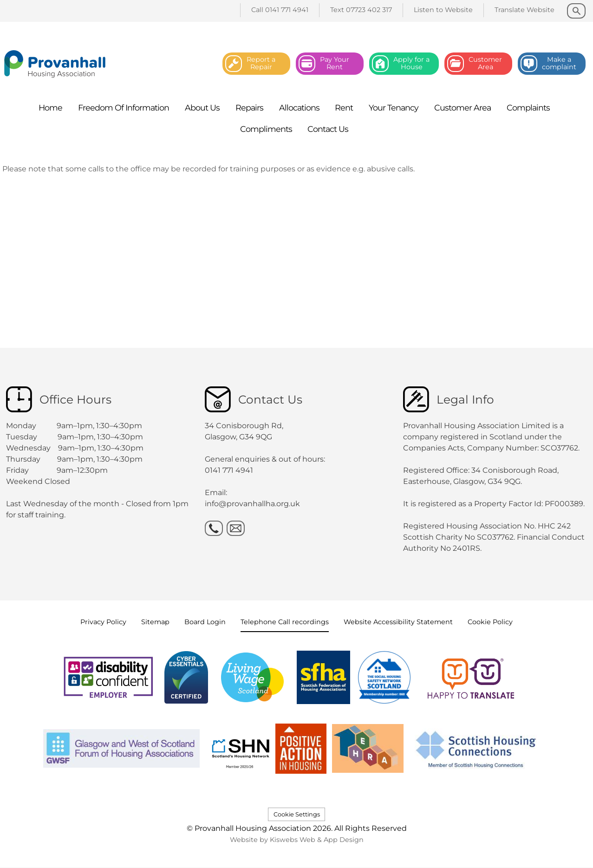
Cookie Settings (297, 814)
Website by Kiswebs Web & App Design (297, 839)
